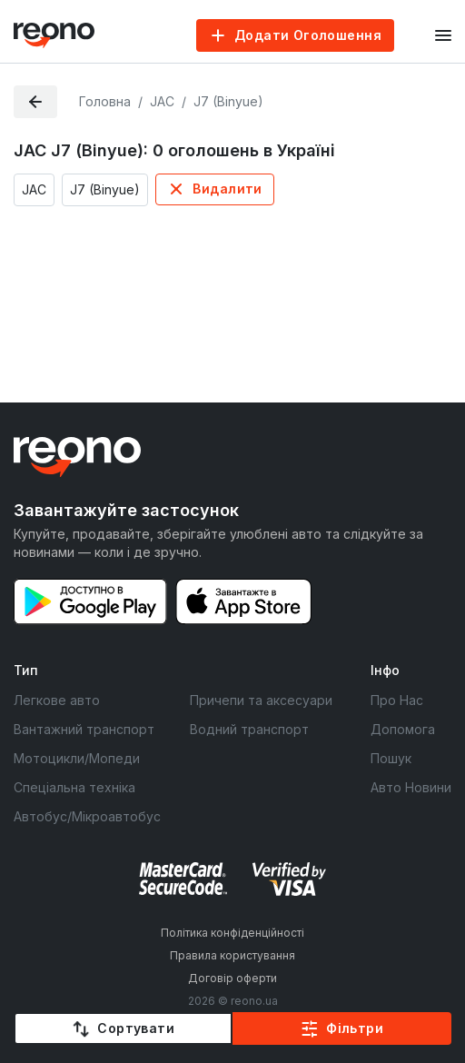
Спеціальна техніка (74, 787)
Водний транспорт (249, 729)
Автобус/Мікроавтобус (87, 816)
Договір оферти (232, 978)
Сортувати (135, 1028)
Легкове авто (57, 700)
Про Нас (397, 700)
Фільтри (354, 1028)
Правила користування (232, 955)
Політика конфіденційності (232, 932)
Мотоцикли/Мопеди (77, 758)
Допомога (403, 729)
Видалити (227, 188)
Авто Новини (411, 787)
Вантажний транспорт (84, 729)
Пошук (391, 758)
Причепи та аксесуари (261, 700)
